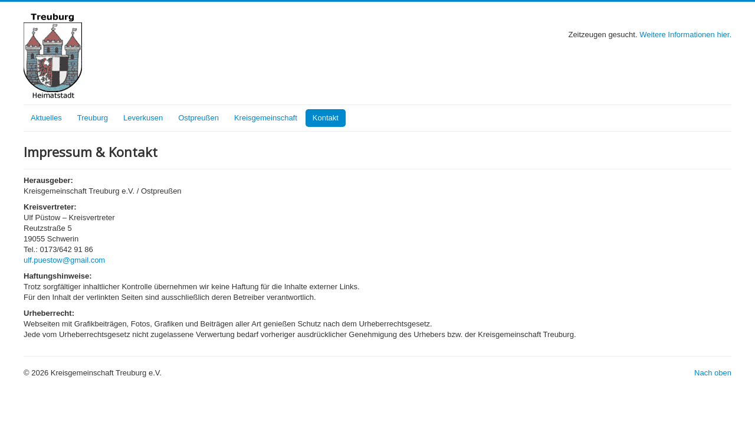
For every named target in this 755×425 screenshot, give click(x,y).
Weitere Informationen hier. (685, 34)
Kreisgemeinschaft (265, 117)
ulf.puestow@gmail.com (64, 260)
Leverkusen (143, 117)
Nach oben (712, 372)
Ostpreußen (198, 117)
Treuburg (92, 117)
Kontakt (326, 117)
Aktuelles (46, 117)
